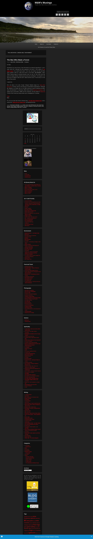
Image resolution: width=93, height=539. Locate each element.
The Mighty (27, 373)
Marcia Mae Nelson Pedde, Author (31, 189)
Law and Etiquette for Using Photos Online (32, 297)
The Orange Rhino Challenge (30, 374)
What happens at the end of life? (31, 384)
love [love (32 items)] (36, 532)
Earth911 (26, 238)
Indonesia (9, 106)
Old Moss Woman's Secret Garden (31, 298)
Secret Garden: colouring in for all (31, 216)
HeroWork (27, 240)
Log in (26, 173)
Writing (26, 455)
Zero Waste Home (28, 259)
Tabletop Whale (28, 321)
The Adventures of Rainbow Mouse (32, 462)
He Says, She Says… (30, 456)
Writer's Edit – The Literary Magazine (31, 437)
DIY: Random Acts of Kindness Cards (31, 397)
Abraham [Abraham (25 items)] (25, 516)
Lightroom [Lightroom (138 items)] (31, 533)
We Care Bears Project (29, 224)
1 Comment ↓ (26, 62)
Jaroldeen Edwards (19, 106)
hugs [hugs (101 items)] (31, 530)
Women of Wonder (28, 385)
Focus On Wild (27, 292)
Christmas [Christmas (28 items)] (26, 524)
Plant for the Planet (28, 249)
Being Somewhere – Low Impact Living (32, 233)
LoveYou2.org (27, 352)
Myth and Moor (27, 411)
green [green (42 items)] (25, 526)
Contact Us (56, 44)
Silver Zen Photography (29, 305)
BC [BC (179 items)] (25, 520)
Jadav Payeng (13, 106)
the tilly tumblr (27, 425)
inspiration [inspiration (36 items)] (38, 530)
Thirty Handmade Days (29, 221)
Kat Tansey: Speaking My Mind (30, 351)
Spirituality (27, 454)
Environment (27, 445)
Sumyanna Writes (28, 306)
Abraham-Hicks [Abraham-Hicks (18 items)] (30, 516)
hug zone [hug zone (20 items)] (34, 530)
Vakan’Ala (42, 91)
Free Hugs (28, 452)
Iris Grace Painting (28, 209)
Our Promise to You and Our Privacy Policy (46, 47)
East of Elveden (28, 239)
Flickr (62, 15)
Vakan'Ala (9, 107)
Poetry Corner (28, 461)
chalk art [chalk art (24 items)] (38, 522)
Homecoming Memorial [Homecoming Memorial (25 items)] (35, 528)
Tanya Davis (27, 421)
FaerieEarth (27, 399)
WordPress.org (27, 177)
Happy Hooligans (28, 208)
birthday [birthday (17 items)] (34, 520)
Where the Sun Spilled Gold (19, 102)
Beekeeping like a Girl (29, 266)
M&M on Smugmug (28, 188)
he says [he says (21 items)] (36, 526)
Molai (43, 106)
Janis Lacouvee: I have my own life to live (32, 403)
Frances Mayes (27, 400)
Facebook (57, 15)
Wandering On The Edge (29, 312)
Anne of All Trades (28, 200)
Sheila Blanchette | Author (29, 419)
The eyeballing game (29, 220)
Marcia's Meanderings (30, 457)
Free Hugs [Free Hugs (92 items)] (36, 525)
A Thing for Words (28, 394)
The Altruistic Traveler (29, 277)
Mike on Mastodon (28, 192)
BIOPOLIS (27, 234)
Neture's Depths (28, 244)
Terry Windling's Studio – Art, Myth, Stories (32, 423)
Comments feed (28, 175)
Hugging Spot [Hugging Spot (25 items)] (26, 530)
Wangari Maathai (14, 107)
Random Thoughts (28, 451)
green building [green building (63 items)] (31, 526)
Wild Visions (27, 225)
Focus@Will (27, 347)
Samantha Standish (28, 362)
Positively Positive (28, 358)
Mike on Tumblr (27, 193)
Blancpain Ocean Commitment (30, 235)
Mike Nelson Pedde (19, 62)
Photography (27, 450)
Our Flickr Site (27, 301)
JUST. (26, 349)
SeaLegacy (27, 250)
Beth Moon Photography (29, 290)
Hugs (8, 96)
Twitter (59, 15)
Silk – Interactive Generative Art (30, 218)
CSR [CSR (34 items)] (29, 524)
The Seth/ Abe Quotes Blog (30, 377)
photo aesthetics (28, 302)
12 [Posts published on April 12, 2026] (25, 139)
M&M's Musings (43, 2)
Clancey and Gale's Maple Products (31, 270)
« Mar (25, 143)
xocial (26, 387)
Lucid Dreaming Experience (30, 353)
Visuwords (27, 431)
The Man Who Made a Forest (18, 60)
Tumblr (65, 15)
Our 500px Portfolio (28, 300)
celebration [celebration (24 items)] (34, 522)
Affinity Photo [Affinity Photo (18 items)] (38, 518)
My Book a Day (27, 410)
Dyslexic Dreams (28, 398)
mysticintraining (28, 356)
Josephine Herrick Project (29, 296)
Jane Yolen (27, 402)
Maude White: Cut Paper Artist (30, 210)
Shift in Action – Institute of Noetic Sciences (33, 370)
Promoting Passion (28, 303)
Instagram (68, 15)
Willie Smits (19, 107)
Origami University (28, 215)
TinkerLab (26, 223)
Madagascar (31, 106)
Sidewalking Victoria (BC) (29, 276)
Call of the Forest (28, 236)
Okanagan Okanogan (29, 247)
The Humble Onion (28, 279)
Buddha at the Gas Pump (29, 336)
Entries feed (27, 174)
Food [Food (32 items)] (32, 524)
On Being (26, 357)
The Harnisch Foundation (29, 372)
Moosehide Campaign (29, 354)
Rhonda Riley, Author (29, 418)
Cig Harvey (27, 395)
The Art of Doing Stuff (29, 219)
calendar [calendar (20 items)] (30, 522)
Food (26, 447)
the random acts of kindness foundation (32, 375)
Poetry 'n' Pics (28, 460)
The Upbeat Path (28, 280)
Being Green (28, 446)
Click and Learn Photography (30, 291)
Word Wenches (27, 435)
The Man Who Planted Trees (35, 100)
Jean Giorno (26, 106)
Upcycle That (27, 257)
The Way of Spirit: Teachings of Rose (31, 378)
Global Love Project (28, 348)
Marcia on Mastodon (28, 190)
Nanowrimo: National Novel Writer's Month (32, 413)
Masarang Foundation (38, 89)
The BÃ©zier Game (28, 307)
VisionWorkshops (28, 311)
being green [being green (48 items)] (30, 520)
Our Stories (48, 44)
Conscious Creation (28, 341)
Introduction (27, 449)
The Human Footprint (29, 254)
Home (36, 44)
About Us (42, 44)
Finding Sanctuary (28, 346)
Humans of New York (29, 295)
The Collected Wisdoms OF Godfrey (31, 424)
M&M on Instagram (28, 187)
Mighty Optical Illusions (29, 211)
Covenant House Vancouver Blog (31, 342)
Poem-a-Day (27, 416)
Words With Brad (28, 436)
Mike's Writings (29, 459)
